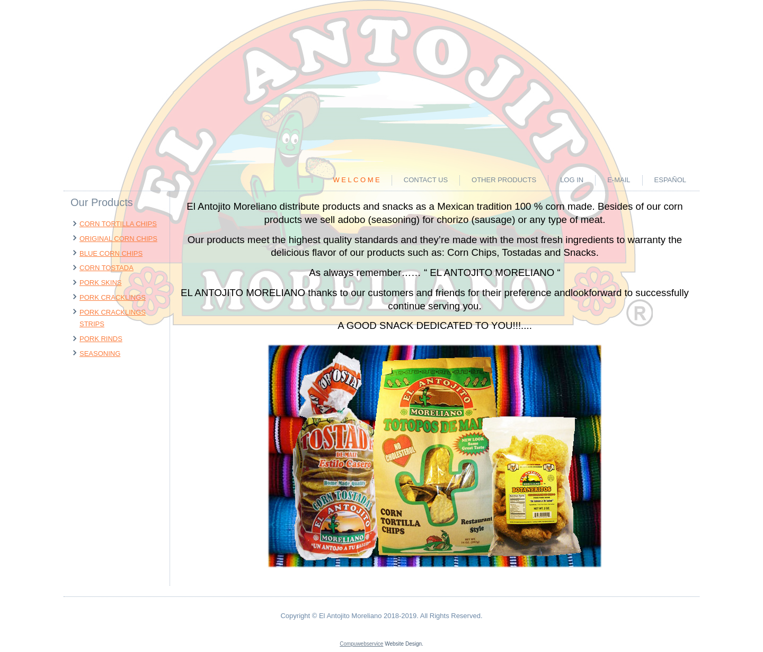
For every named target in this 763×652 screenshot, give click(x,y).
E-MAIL (618, 180)
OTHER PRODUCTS (504, 180)
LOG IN (571, 180)
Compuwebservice (361, 644)
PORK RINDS (100, 339)
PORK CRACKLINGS (112, 297)
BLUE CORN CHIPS (111, 253)
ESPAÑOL (670, 180)
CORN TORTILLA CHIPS (118, 224)
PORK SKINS (100, 283)
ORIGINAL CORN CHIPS (118, 239)
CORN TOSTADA (106, 268)
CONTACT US (426, 180)
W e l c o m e (356, 180)
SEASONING (99, 354)
